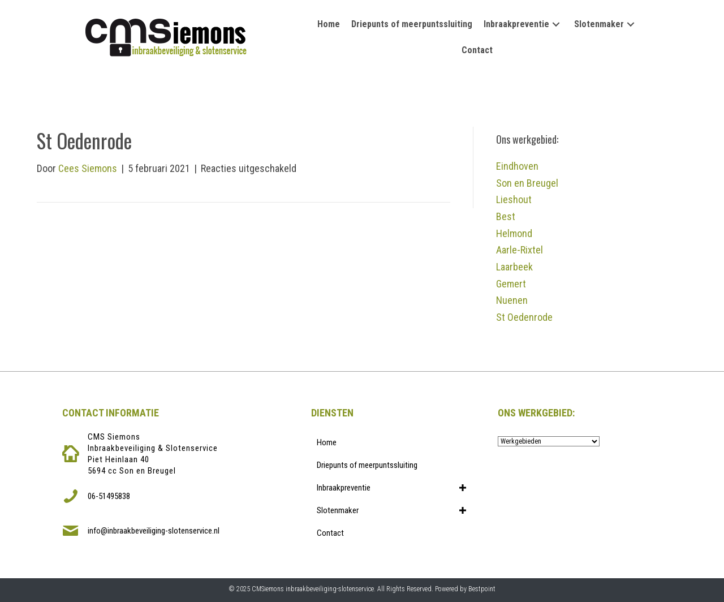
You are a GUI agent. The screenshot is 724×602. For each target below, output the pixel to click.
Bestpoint (481, 589)
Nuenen (512, 300)
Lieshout (514, 199)
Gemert (511, 284)
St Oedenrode (524, 317)
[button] (556, 24)
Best (505, 216)
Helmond (514, 233)
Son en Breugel (527, 183)
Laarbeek (514, 267)
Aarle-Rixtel (519, 250)
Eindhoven (517, 166)
